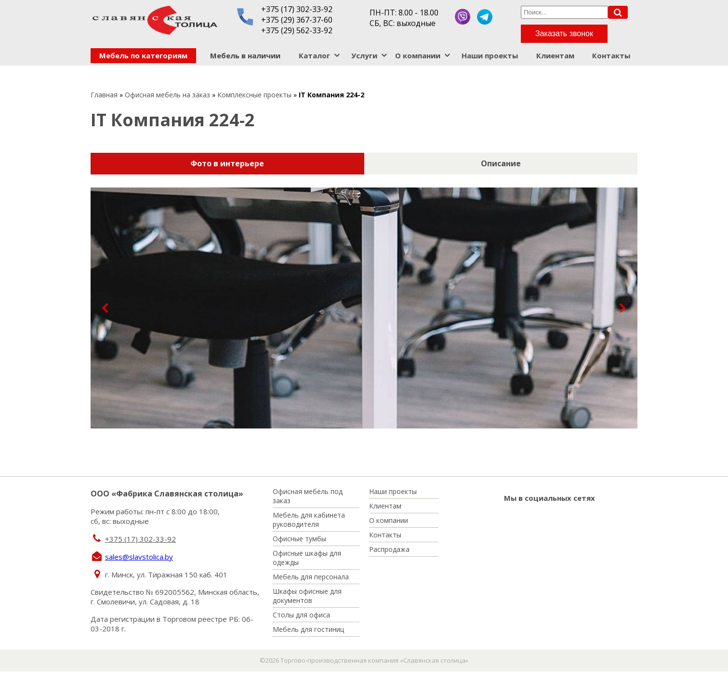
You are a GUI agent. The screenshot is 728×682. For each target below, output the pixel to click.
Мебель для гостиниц (308, 629)
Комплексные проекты (254, 94)
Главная (104, 94)
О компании (417, 55)
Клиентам (555, 55)
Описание (501, 163)
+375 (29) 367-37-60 (296, 19)
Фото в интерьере (227, 163)
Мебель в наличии (245, 55)
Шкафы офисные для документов (307, 596)
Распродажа (389, 549)
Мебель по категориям (143, 55)
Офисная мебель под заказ (308, 496)
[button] (105, 308)
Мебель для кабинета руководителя (309, 519)
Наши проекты (490, 55)
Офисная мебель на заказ (167, 94)
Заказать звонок (564, 33)
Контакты (611, 55)
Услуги (364, 55)
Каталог (314, 55)
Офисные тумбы (299, 538)
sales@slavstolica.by (139, 557)
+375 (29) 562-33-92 (296, 30)
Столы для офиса (301, 614)
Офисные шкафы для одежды (307, 557)
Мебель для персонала (311, 576)
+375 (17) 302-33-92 (296, 9)
